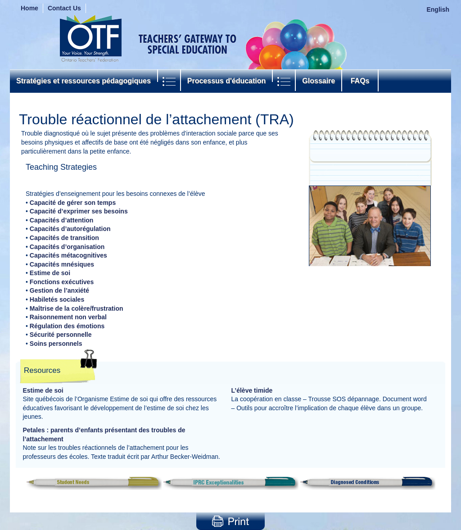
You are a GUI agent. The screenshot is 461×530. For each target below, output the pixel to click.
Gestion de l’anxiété (59, 290)
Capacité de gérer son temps (73, 202)
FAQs (359, 81)
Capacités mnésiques (62, 264)
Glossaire (318, 81)
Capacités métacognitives (68, 255)
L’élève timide (252, 390)
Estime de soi (50, 272)
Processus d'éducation (226, 81)
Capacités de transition (64, 237)
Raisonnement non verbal (68, 317)
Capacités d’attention (62, 220)
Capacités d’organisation (67, 246)
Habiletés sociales (57, 299)
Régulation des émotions (67, 326)
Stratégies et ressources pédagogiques (83, 81)
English (437, 9)
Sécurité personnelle (61, 334)
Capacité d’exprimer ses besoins (79, 211)
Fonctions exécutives (62, 281)
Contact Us (64, 8)
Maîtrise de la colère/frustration (76, 308)
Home (29, 8)
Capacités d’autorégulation (70, 228)
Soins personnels (56, 343)
